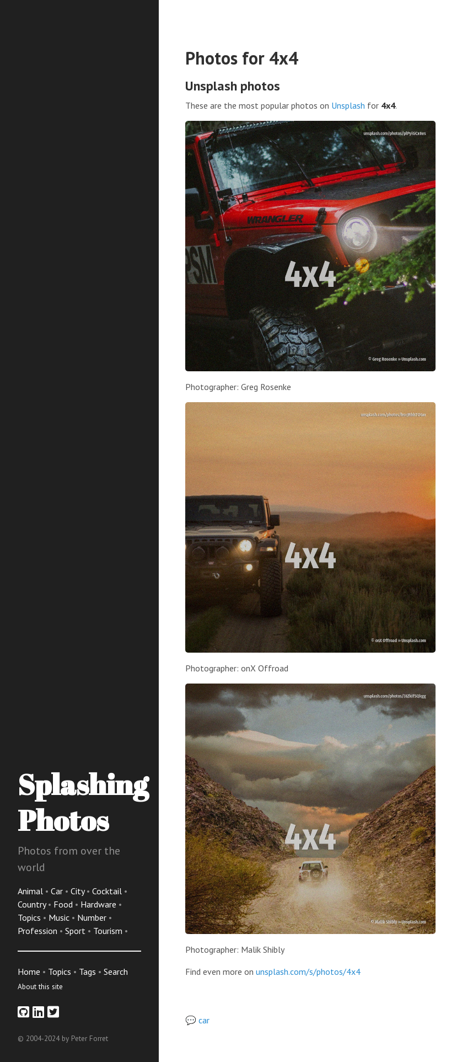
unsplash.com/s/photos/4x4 (308, 971)
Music (60, 917)
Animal (31, 890)
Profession (39, 930)
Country (33, 904)
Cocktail (108, 890)
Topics (30, 917)
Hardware (99, 904)
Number (93, 917)
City (79, 890)
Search (116, 971)
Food (64, 904)
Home (29, 971)
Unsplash (348, 105)
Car (58, 890)
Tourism (109, 930)
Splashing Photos (83, 802)
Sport (76, 930)
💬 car (197, 1020)
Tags (87, 971)
